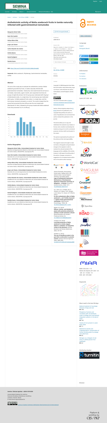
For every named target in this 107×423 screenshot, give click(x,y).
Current (7, 11)
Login (100, 1)
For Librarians (82, 78)
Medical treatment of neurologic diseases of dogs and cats (88, 307)
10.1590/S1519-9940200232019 (62, 217)
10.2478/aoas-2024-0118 (61, 186)
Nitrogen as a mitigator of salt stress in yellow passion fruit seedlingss (87, 339)
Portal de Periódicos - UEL (46, 11)
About (21, 11)
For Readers (82, 73)
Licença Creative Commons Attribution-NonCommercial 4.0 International (38, 405)
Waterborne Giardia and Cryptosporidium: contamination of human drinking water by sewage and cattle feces (89, 331)
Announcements (31, 11)
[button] (84, 56)
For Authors (82, 76)
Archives (14, 11)
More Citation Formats (60, 62)
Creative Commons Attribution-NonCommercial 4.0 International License (64, 102)
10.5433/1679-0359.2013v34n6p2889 (64, 242)
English (81, 46)
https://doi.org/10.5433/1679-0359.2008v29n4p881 (24, 68)
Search (98, 11)
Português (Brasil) (84, 48)
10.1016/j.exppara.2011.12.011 (62, 204)
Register (95, 1)
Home (9, 17)
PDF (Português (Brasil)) (62, 31)
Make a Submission (86, 36)
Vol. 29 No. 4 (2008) (24, 17)
